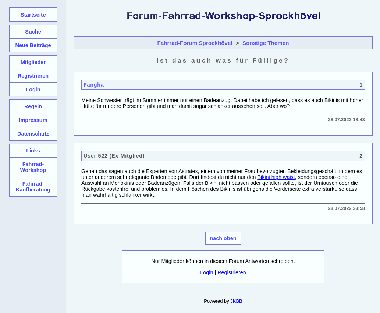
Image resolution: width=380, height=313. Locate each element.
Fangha (94, 85)
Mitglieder (33, 62)
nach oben (223, 238)
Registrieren (231, 272)
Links (33, 151)
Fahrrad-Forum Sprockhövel (194, 43)
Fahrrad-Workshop (33, 167)
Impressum (33, 120)
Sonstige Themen (265, 43)
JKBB (236, 301)
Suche (33, 32)
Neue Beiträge (33, 45)
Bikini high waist (276, 177)
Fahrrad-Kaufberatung (33, 187)
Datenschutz (33, 134)
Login (206, 272)
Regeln (33, 106)
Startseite (33, 14)
